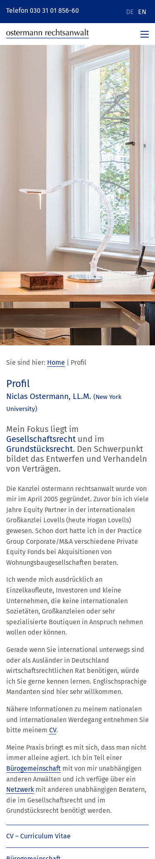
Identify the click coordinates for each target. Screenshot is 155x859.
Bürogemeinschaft (33, 768)
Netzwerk (20, 789)
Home (56, 362)
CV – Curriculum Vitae (38, 836)
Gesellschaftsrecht (41, 439)
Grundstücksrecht (39, 449)
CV (52, 730)
